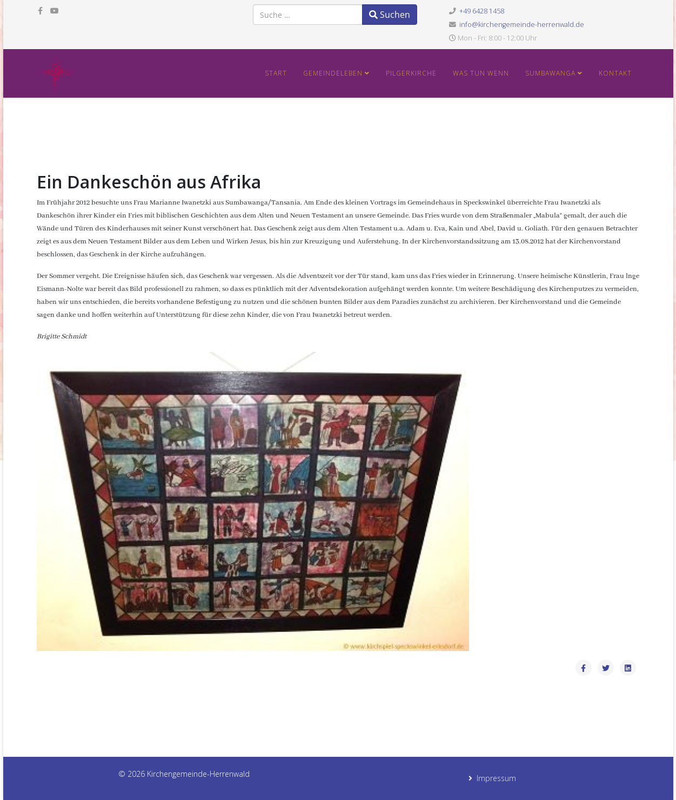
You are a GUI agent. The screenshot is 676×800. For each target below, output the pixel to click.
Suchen (389, 15)
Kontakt (615, 73)
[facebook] (40, 10)
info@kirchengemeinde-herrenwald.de (521, 24)
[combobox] (308, 14)
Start (276, 73)
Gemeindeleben (334, 73)
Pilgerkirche (411, 73)
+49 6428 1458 (481, 11)
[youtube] (54, 10)
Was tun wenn (481, 73)
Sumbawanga (550, 73)
